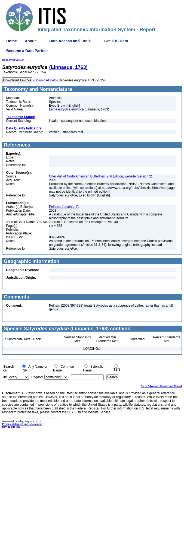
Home (11, 41)
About (30, 41)
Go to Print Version (13, 60)
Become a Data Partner (27, 51)
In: (5, 377)
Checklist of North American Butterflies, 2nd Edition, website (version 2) (100, 176)
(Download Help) (45, 80)
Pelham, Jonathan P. (64, 207)
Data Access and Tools (70, 41)
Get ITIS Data (116, 41)
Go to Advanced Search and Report (161, 386)
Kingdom (36, 377)
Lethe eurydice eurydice (66, 109)
